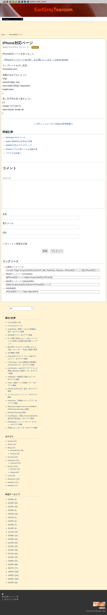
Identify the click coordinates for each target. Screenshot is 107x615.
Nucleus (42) (15, 454)
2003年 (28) (13, 582)
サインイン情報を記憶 (16, 244)
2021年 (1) (12, 517)
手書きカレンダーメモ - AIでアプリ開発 (22, 428)
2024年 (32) (13, 507)
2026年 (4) (12, 499)
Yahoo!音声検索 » (64, 124)
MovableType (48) (16, 450)
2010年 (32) (13, 557)
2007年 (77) (13, 568)
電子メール (8, 223)
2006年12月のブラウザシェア (19, 145)
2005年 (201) (13, 575)
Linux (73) (11, 475)
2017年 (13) (13, 532)
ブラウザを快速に (13, 153)
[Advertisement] (53, 28)
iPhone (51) (12, 444)
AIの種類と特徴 (13, 353)
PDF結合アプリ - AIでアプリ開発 (20, 335)
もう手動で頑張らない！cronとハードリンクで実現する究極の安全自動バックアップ (23, 340)
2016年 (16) (13, 535)
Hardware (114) (13, 460)
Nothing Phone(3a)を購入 (17, 412)
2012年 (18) (13, 550)
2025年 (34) (13, 503)
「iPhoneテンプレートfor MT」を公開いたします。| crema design (35, 60)
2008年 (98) (13, 564)
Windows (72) (13, 485)
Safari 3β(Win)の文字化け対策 (19, 141)
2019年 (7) (12, 525)
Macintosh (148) (13, 479)
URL (5, 232)
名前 (5, 214)
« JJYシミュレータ (43, 124)
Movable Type (100, 611)
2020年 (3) (12, 521)
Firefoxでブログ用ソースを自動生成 (21, 149)
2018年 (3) (12, 528)
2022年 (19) (13, 514)
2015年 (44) (13, 539)
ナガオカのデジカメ (15, 326)
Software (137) (13, 482)
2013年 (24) (13, 546)
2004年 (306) (13, 579)
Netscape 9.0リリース (15, 137)
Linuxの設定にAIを (14, 322)
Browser (35, 47)
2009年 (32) (13, 561)
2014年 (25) (13, 543)
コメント (7, 178)
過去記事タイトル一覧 (10, 596)
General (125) (13, 457)
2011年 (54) (13, 554)
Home (3, 34)
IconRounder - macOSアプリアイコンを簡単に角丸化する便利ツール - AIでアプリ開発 (22, 370)
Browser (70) (15, 469)
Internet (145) (12, 466)
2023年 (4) (12, 510)
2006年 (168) (13, 572)
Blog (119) (11, 448)
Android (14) (12, 441)
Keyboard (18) (15, 463)
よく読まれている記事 (10, 599)
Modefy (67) (14, 472)
